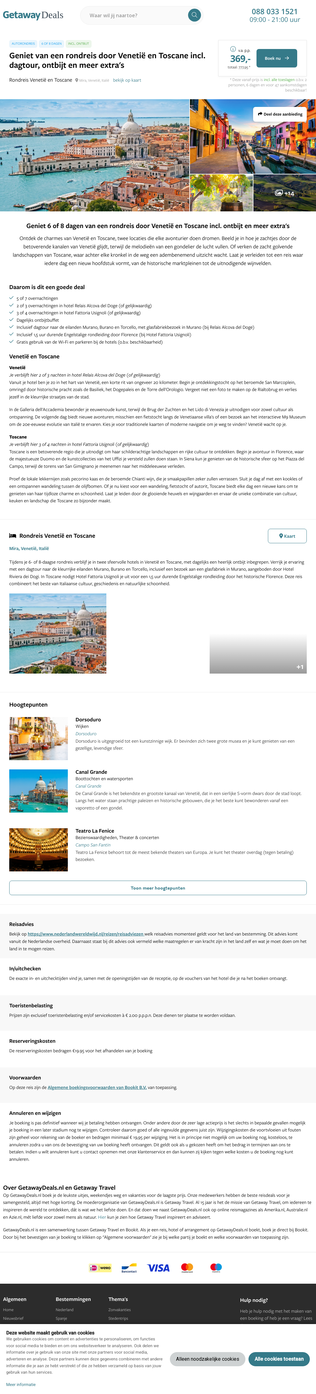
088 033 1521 (275, 11)
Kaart (287, 536)
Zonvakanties (120, 1310)
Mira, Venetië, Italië (29, 548)
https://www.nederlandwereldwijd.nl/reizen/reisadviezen (86, 934)
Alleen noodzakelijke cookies (207, 1359)
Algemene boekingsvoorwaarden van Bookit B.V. (97, 1087)
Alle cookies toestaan (279, 1359)
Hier (102, 1217)
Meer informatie (21, 1384)
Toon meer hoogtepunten (158, 887)
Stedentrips (118, 1318)
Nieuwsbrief (13, 1318)
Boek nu (277, 58)
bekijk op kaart (127, 80)
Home (8, 1310)
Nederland (65, 1310)
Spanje (61, 1318)
